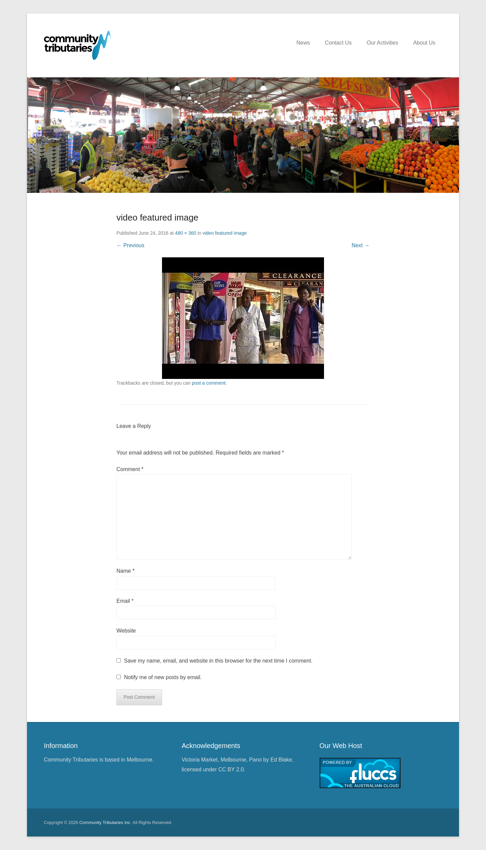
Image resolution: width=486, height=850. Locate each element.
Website (126, 631)
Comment (129, 469)
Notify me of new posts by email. (162, 677)
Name (125, 571)
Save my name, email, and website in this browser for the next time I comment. (218, 661)
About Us (424, 43)
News (303, 43)
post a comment (209, 383)
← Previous (130, 245)
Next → (361, 245)
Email (125, 601)
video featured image (224, 233)
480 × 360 (185, 233)
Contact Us (338, 43)
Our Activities (382, 43)
